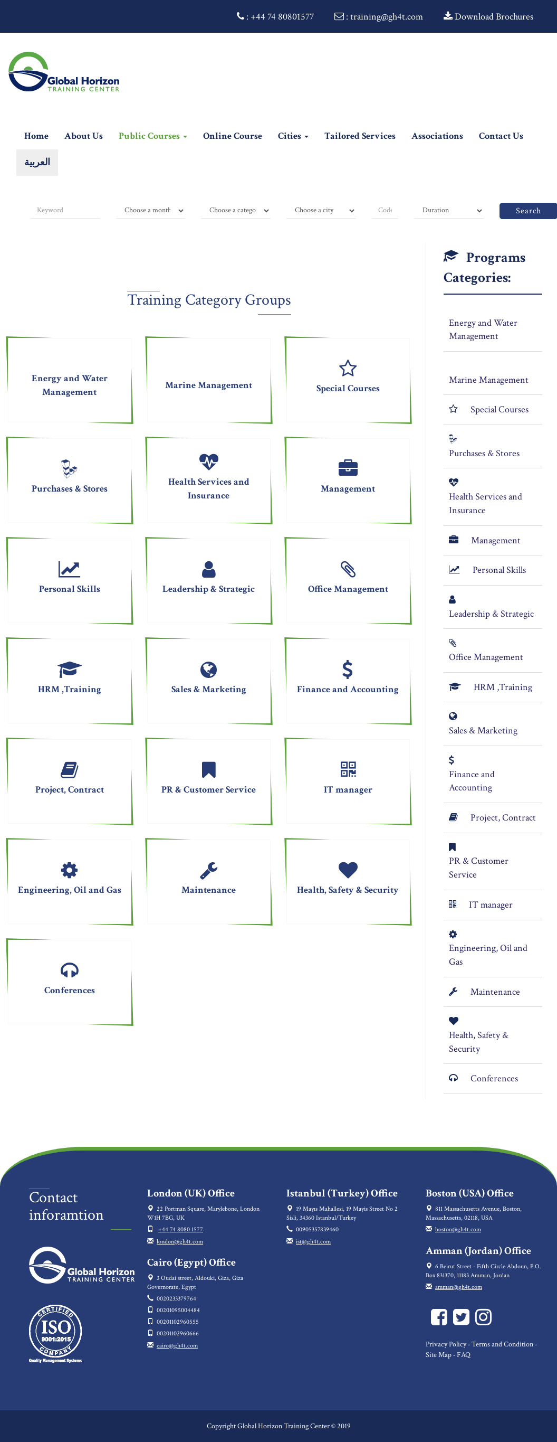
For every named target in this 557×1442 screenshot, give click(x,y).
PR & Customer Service (478, 868)
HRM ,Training (503, 687)
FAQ (463, 1355)
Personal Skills (499, 570)
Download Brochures (488, 17)
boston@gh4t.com (458, 1229)
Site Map (439, 1355)
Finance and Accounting (472, 781)
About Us (83, 136)
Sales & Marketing (483, 730)
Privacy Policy (446, 1344)
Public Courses (153, 136)
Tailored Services (360, 136)
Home (40, 135)
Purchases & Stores (484, 453)
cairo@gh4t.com (177, 1346)
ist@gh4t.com (313, 1242)
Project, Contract (503, 818)
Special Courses (499, 409)
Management (496, 540)
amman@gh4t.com (458, 1287)
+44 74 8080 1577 (180, 1229)
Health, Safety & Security (478, 1042)
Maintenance (495, 992)
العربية (37, 162)
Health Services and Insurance (485, 503)
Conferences (494, 1078)
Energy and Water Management (483, 330)
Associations (437, 136)
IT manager (491, 905)
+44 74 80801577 (282, 17)
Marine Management (489, 380)
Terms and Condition (502, 1344)
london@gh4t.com (180, 1242)
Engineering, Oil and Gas (488, 955)
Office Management (486, 657)
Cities (293, 136)
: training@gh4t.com (378, 17)
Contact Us (501, 136)
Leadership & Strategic (491, 614)
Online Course (232, 136)
